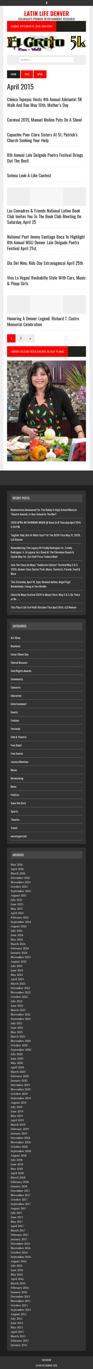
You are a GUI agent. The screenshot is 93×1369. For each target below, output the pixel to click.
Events (14, 712)
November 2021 (21, 1014)
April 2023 (17, 979)
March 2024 (18, 944)
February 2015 (20, 1340)
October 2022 (19, 997)
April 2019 (17, 1120)
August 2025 (18, 895)
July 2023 (16, 966)
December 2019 (20, 1085)
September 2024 (21, 922)
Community (17, 679)
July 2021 (16, 1023)
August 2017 (18, 1208)
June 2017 (17, 1217)
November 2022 (21, 992)
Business (15, 646)
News (13, 786)
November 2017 (21, 1195)
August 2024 (18, 926)
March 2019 (18, 1124)
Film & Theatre (18, 737)
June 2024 (17, 935)
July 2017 (16, 1213)
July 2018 (16, 1160)
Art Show (15, 638)
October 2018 (19, 1146)
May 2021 (17, 1032)
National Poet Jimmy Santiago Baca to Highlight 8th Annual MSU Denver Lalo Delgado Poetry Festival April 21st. (46, 242)
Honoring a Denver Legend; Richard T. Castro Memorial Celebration (43, 321)
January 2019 (19, 1133)
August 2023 (18, 961)
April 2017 (17, 1226)
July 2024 (16, 930)
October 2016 (19, 1252)
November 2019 (21, 1089)
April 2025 (17, 913)
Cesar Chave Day (19, 654)
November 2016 (21, 1248)
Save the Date (18, 803)
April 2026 (17, 869)
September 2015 (21, 1310)
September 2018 (21, 1151)
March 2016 (18, 1283)
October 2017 (19, 1199)
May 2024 (17, 939)
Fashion (15, 720)
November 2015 (21, 1301)
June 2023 (17, 970)
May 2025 (17, 908)
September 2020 (21, 1049)
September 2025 (21, 891)
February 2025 (20, 917)
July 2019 (16, 1107)
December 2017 (20, 1191)
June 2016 (17, 1270)
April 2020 (17, 1067)
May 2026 (17, 864)
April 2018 (17, 1173)
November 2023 (21, 957)
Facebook (46, 1359)
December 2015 (20, 1296)
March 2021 (18, 1036)
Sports (14, 811)
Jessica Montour (19, 762)
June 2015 (17, 1323)
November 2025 (21, 882)
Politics (15, 795)
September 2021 (21, 1019)
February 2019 (20, 1129)
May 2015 (17, 1327)
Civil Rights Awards (21, 671)
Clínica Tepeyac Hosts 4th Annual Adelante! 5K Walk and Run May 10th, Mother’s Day (44, 102)
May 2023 (17, 975)
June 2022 (17, 1005)
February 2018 (20, 1182)
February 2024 (20, 948)
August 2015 (18, 1314)
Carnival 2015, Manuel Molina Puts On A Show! (44, 119)
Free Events (17, 753)
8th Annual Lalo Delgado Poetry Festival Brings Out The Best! (45, 158)
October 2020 (19, 1045)
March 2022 (18, 1010)
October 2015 (19, 1305)
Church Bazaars (19, 662)
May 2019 (17, 1116)
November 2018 (21, 1142)
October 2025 (19, 886)
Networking (17, 778)
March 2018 (18, 1177)
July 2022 (16, 1001)
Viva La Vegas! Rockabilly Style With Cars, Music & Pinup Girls (46, 280)
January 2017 (19, 1239)
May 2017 (17, 1221)
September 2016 (21, 1257)
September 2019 (21, 1098)
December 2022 (20, 988)
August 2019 (18, 1102)
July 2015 (16, 1318)
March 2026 (18, 873)
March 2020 (18, 1071)
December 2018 (20, 1138)
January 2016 (19, 1292)
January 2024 (19, 952)
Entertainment (18, 704)
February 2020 (20, 1076)
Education (16, 695)
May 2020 (17, 1063)
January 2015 (19, 1345)
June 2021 (17, 1027)
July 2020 (16, 1054)
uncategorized (18, 836)
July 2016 (16, 1265)
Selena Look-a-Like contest (29, 175)
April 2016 (17, 1279)
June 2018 (17, 1164)
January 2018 (19, 1186)
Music (14, 770)
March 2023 (18, 983)
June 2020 (17, 1058)
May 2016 (17, 1274)
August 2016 (18, 1261)
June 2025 (17, 904)
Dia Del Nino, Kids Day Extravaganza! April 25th (45, 263)
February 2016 (20, 1287)
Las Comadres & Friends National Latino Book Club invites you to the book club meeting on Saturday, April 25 (44, 216)
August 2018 (18, 1155)
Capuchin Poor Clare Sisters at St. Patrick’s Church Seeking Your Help (42, 137)
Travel (14, 828)
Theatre (15, 819)
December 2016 (20, 1243)
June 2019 (17, 1111)
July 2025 (16, 900)
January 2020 (19, 1080)
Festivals (15, 729)
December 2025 (20, 878)
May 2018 (17, 1168)
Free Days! (16, 745)
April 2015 (17, 1332)
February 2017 (20, 1235)
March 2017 (18, 1230)
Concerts (16, 687)
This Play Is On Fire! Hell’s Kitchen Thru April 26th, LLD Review (43, 607)
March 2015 (18, 1336)
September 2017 (21, 1204)
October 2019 (19, 1094)
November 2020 (21, 1041)
